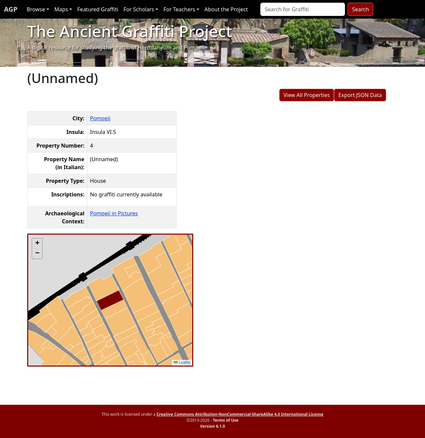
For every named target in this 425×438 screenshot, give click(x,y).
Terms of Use (225, 420)
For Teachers (179, 9)
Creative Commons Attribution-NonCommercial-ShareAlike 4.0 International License (239, 414)
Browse (36, 9)
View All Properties (307, 95)
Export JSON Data (360, 95)
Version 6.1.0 (212, 426)
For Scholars (139, 9)
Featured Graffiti (97, 9)
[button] (37, 244)
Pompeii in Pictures (114, 213)
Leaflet (182, 362)
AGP (10, 9)
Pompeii (100, 118)
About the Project (226, 9)
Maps (61, 9)
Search (360, 9)
